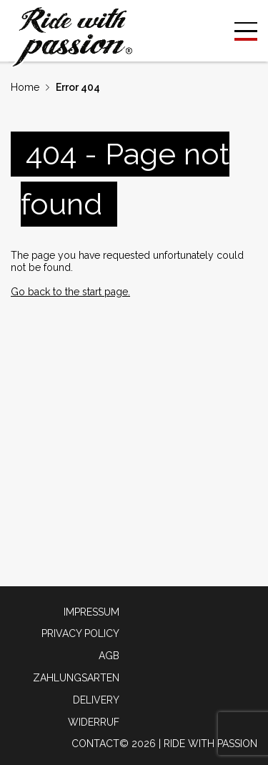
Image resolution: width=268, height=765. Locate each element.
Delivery (96, 700)
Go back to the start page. (70, 291)
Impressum (91, 612)
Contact (95, 743)
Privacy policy (80, 633)
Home (25, 87)
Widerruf (93, 722)
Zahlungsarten (76, 677)
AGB (109, 655)
